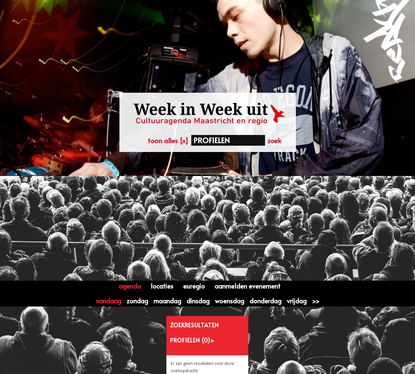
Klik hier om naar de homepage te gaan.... (50, 274)
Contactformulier (147, 362)
